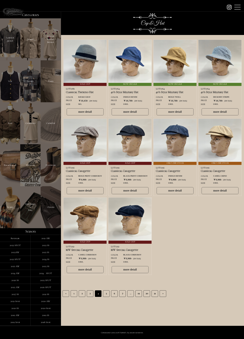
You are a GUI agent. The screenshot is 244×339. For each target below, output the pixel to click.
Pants (50, 81)
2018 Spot (45, 322)
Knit (10, 123)
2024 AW (15, 273)
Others (50, 207)
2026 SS (15, 280)
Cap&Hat (50, 123)
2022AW (15, 252)
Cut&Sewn (30, 123)
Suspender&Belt (30, 207)
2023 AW (15, 266)
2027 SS (15, 294)
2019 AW (15, 315)
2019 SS (45, 315)
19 (139, 293)
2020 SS (15, 308)
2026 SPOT (45, 287)
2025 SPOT (45, 280)
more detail (85, 111)
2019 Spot (15, 322)
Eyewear (30, 165)
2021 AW (45, 238)
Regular (15, 238)
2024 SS (45, 259)
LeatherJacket (10, 39)
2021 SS (45, 294)
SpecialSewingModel (50, 39)
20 (147, 293)
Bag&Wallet (10, 165)
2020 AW (45, 301)
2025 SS (45, 266)
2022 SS (45, 245)
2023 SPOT (15, 259)
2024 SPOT (45, 273)
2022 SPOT (15, 245)
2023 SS (45, 252)
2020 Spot (46, 308)
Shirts (30, 81)
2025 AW (15, 287)
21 (155, 293)
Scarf (10, 207)
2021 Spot (15, 301)
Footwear (51, 165)
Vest (10, 81)
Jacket (30, 39)
